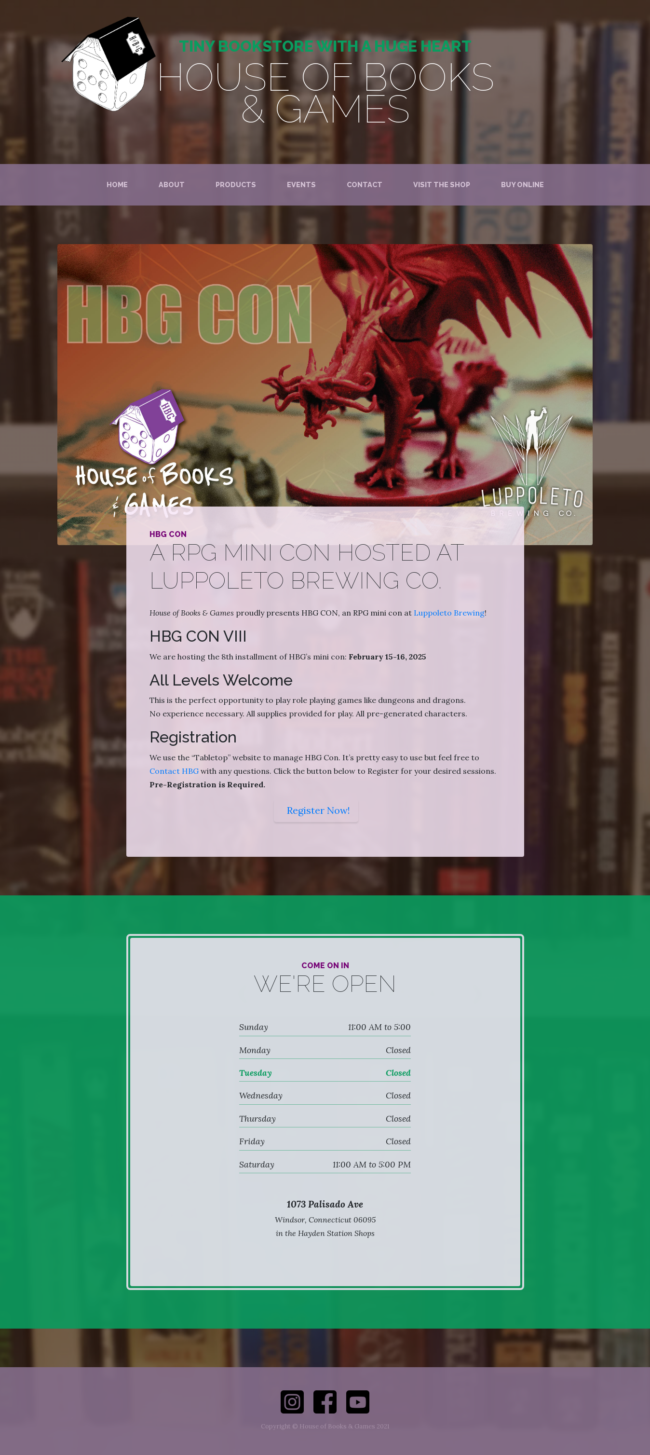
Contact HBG (174, 771)
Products (236, 184)
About (172, 184)
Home (117, 184)
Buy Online (522, 184)
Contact (364, 184)
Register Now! (318, 810)
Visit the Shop (441, 184)
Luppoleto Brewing (449, 613)
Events (301, 184)
